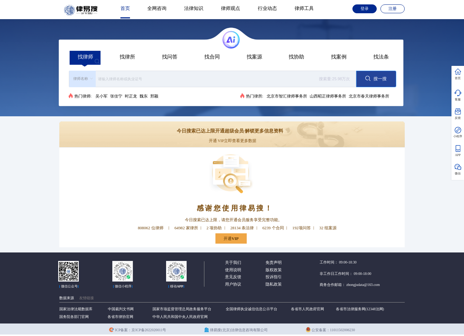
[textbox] (225, 79)
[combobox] (212, 79)
